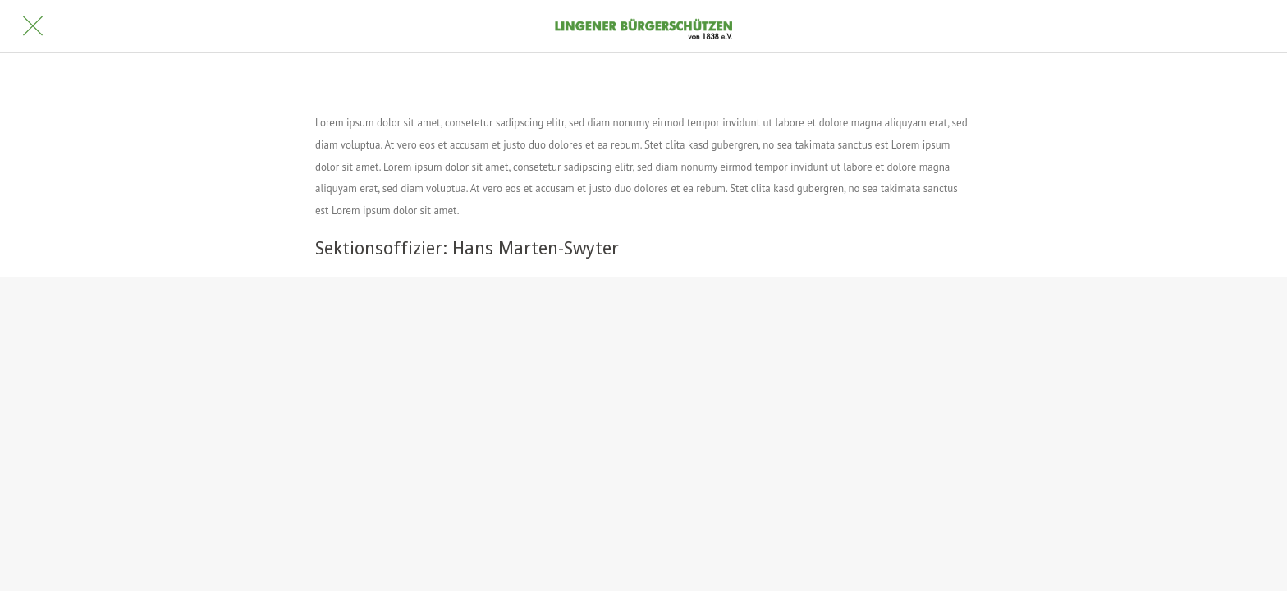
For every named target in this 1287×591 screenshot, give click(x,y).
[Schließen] (33, 26)
